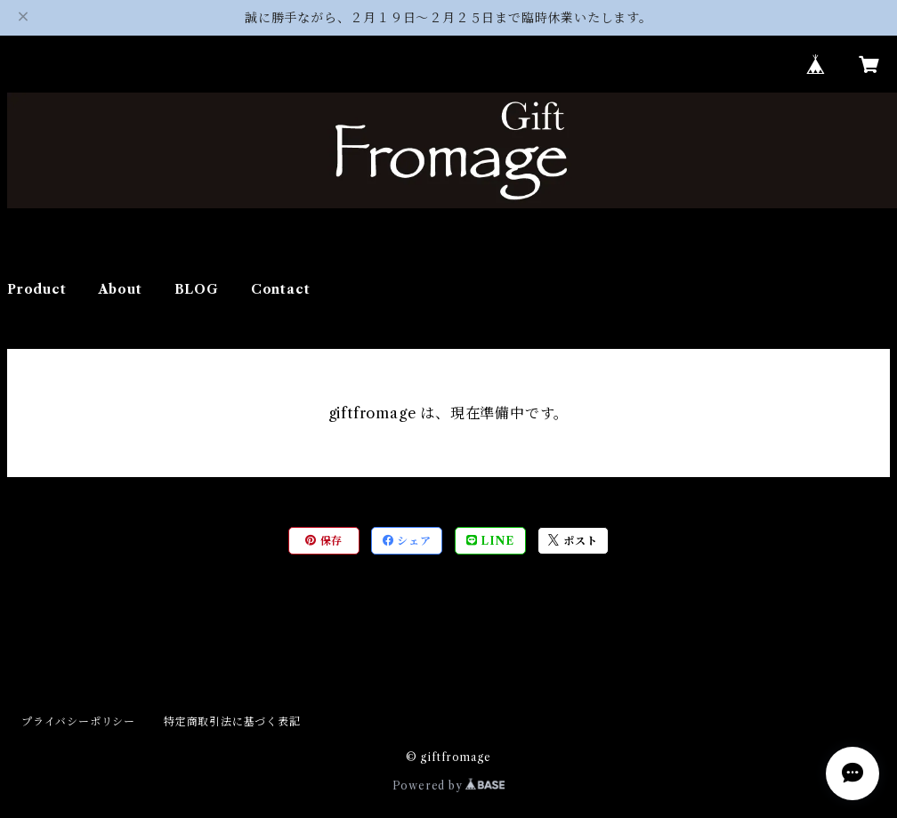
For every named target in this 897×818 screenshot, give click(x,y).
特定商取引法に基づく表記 (232, 721)
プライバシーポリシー (78, 721)
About (120, 289)
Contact (281, 289)
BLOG (196, 289)
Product (37, 289)
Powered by (448, 785)
